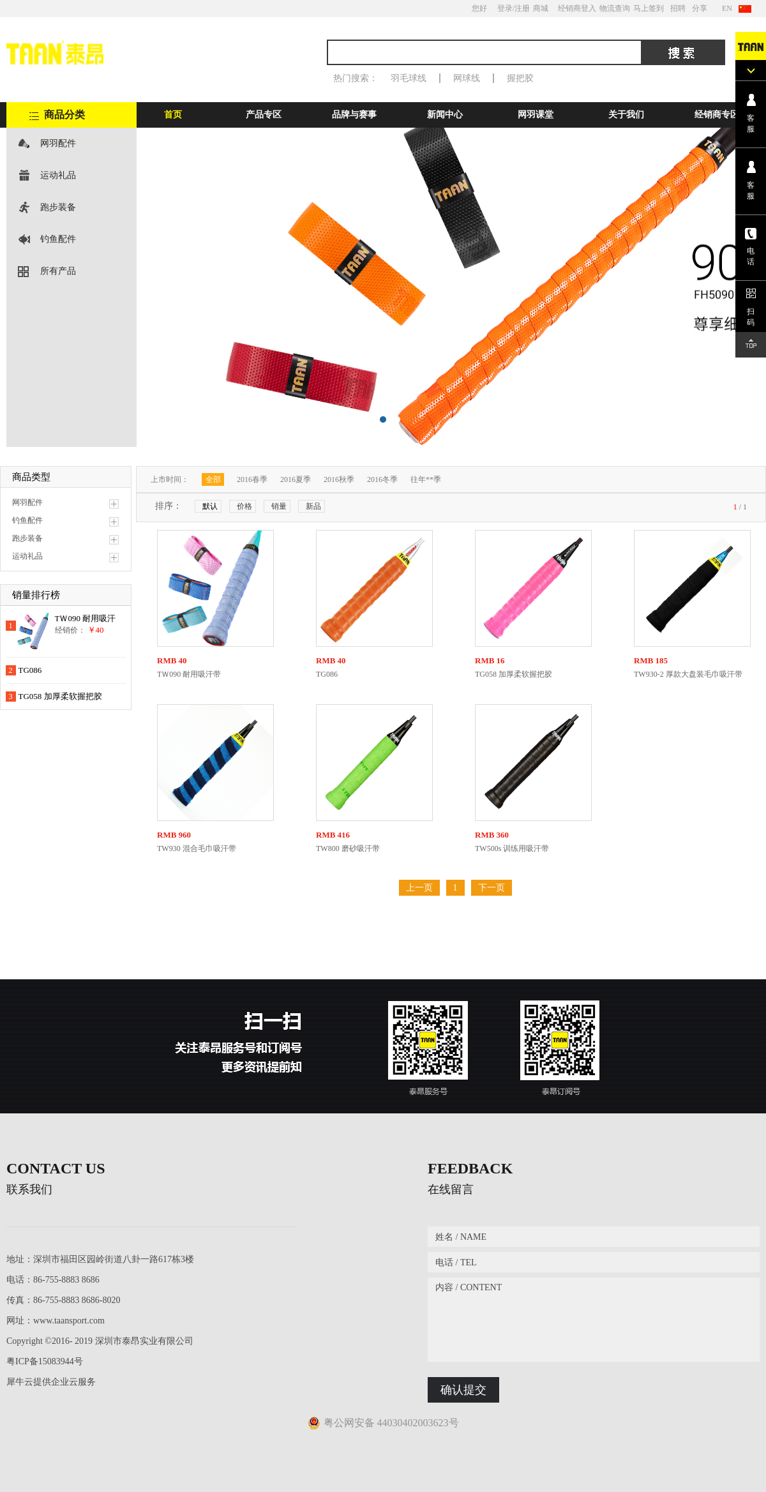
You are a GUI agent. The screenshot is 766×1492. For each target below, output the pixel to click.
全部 (213, 479)
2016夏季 (295, 479)
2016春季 (252, 479)
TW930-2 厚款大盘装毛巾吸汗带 (688, 674)
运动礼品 (58, 175)
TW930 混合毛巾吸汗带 (196, 848)
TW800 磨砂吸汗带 (348, 848)
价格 (244, 506)
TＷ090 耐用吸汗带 (189, 674)
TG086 (30, 670)
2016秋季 (339, 479)
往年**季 (425, 479)
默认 (210, 506)
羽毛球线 (408, 78)
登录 (505, 8)
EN (727, 8)
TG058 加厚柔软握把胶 (60, 696)
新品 (313, 506)
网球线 (466, 78)
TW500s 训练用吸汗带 (512, 848)
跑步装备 (58, 207)
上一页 (419, 888)
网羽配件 (58, 143)
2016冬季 (382, 479)
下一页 (491, 888)
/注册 (521, 8)
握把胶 (520, 78)
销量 (279, 506)
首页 (173, 114)
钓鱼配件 (58, 239)
